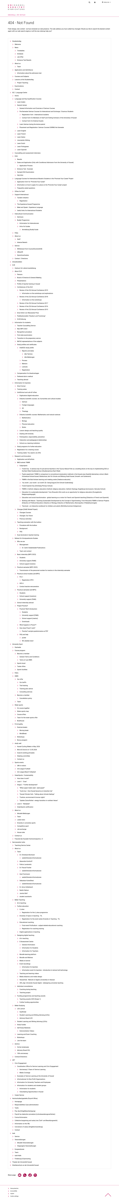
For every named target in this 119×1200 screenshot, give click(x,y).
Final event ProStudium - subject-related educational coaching (42, 925)
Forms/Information (21, 1117)
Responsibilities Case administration (27, 1105)
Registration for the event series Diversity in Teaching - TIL (41, 919)
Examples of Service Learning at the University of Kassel (35, 1076)
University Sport (17, 644)
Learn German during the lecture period (32, 124)
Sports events (19, 762)
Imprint (12, 1193)
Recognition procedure (24, 332)
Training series (22, 389)
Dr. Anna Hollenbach (26, 887)
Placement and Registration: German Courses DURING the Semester (42, 127)
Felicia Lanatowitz (26, 864)
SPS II (21, 583)
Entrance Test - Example (25, 169)
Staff (18, 239)
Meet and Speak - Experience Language (30, 207)
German (24, 402)
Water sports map (23, 711)
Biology (24, 421)
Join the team (21, 1040)
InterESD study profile (27, 348)
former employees (23, 1047)
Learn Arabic (21, 102)
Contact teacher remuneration (29, 586)
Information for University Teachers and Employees (34, 1082)
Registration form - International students (35, 115)
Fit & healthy (19, 724)
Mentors (24, 364)
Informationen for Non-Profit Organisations (31, 1079)
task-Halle (18, 1155)
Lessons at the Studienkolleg (24, 79)
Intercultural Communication (24, 214)
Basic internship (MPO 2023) (26, 554)
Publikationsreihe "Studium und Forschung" (31, 316)
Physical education (28, 424)
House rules (21, 832)
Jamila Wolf (24, 893)
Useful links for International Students (29, 210)
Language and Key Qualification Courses (28, 99)
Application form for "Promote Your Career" (31, 182)
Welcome (18, 44)
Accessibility (13, 1191)
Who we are (21, 541)
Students (22, 557)
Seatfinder (23, 1012)
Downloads (25, 621)
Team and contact (25, 551)
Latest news (21, 820)
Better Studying (20, 1005)
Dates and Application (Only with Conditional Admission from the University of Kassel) (45, 162)
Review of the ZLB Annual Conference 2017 (34, 303)
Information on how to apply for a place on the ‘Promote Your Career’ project (42, 185)
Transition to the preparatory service (29, 338)
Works (24, 427)
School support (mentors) (28, 596)
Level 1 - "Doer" (22, 781)
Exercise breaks (22, 727)
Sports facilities (22, 669)
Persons (19, 274)
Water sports (19, 705)
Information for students (23, 322)
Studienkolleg (16, 41)
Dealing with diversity (27, 434)
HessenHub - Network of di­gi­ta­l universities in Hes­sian (37, 980)
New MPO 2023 (22, 329)
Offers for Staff (20, 191)
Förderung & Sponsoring (23, 1159)
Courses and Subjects (22, 76)
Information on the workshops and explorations (37, 293)
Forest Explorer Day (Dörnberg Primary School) (37, 486)
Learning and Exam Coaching (26, 1034)
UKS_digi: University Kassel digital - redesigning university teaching (41, 983)
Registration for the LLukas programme (35, 912)
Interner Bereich (22, 242)
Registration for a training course (28, 450)
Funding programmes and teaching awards (31, 996)
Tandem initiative (22, 198)
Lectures (25, 367)
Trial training (24, 685)
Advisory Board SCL (23, 1050)
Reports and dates (28, 351)
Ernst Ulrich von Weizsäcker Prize (28, 313)
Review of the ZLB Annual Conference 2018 (34, 297)
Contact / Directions (21, 258)
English (106, 2)
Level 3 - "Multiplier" (23, 804)
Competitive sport (23, 826)
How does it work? (23, 778)
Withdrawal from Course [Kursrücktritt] (29, 249)
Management (24, 544)
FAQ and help (24, 634)
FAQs (16, 233)
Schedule (20, 54)
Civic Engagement (20, 1063)
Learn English (21, 131)
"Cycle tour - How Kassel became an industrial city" (36, 791)
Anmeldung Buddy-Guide (30, 229)
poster (24, 638)
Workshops (20, 737)
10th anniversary (22, 1053)
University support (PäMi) (28, 561)
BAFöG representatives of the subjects (29, 341)
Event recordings (25, 964)
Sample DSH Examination (25, 172)
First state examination (24, 335)
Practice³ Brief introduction (28, 609)
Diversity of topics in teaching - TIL (31, 916)
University (10, 15)
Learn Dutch (21, 143)
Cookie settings (14, 1196)
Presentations (21, 281)
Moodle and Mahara (26, 957)
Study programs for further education (29, 446)
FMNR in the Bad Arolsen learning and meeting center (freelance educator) (46, 479)
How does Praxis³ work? (27, 628)
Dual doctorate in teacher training (28, 535)
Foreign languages (28, 405)
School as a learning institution (30, 443)
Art (23, 408)
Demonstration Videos (27, 1031)
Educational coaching (27, 922)
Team (19, 66)
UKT (13, 1060)
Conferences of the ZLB (25, 287)
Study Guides (21, 1025)
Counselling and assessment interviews (28, 153)
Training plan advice (26, 689)
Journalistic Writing (23, 140)
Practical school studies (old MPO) (28, 574)
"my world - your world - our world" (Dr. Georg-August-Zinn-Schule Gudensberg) (47, 483)
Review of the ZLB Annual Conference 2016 (34, 306)
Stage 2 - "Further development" (27, 785)
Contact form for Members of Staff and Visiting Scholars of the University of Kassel (49, 118)
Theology (25, 411)
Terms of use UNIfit (26, 660)
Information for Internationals (29, 223)
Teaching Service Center (22, 845)
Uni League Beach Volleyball (26, 772)
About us (18, 63)
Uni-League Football (23, 769)
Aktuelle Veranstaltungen (25, 1143)
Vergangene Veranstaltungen (26, 1146)
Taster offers (21, 666)
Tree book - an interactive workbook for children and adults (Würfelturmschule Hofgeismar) (51, 506)
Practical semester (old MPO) (26, 590)
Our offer (20, 679)
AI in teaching (21, 903)
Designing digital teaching (25, 935)
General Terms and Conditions (29, 657)
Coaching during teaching (28, 989)
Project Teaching (22, 83)
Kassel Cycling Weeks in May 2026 (28, 746)
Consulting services (26, 692)
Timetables (20, 51)
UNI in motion (21, 766)
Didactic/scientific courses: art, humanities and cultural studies (40, 399)
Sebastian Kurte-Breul (27, 880)
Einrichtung (18, 15)
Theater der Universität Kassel (22, 1162)
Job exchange (21, 829)
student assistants (26, 896)
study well (18, 743)
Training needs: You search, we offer (29, 453)
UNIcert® (20, 252)
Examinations (19, 86)
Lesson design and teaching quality (31, 430)
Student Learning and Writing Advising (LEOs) (35, 1015)
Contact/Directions (21, 1057)
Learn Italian (21, 137)
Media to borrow (25, 961)
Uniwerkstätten (17, 262)
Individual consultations (25, 986)
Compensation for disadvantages (28, 373)
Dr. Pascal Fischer (25, 867)
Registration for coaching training (33, 928)
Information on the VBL (22, 1124)
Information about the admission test (29, 73)
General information (28, 945)
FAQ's (16, 673)
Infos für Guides (25, 226)
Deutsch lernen (22, 105)
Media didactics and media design (31, 977)
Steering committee (23, 756)
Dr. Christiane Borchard (27, 855)
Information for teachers (23, 383)
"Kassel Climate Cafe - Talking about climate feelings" (37, 794)
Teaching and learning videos (29, 973)
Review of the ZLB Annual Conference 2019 (34, 290)
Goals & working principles (25, 753)
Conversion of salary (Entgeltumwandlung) (29, 1127)
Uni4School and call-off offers (27, 392)
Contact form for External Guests (32, 121)
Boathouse (20, 721)
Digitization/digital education (29, 395)
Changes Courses (25, 512)
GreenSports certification (25, 807)
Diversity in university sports (26, 823)
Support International (22, 194)
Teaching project (25, 992)
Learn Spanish (22, 150)
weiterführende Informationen (31, 858)
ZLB (13, 265)
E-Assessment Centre (26, 941)
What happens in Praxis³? (28, 625)
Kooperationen (19, 1149)
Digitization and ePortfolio (25, 459)
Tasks (17, 1108)
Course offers (21, 714)
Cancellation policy (26, 698)
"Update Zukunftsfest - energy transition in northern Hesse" (39, 800)
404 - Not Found (27, 15)
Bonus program (22, 740)
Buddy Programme (23, 220)
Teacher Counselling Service (26, 326)
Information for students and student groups (31, 1085)
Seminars (20, 217)
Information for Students (30, 948)
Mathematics (26, 418)
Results (19, 159)
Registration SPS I (28, 580)
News (16, 47)
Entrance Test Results (24, 60)
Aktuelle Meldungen (23, 813)
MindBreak (23, 733)
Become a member (23, 654)
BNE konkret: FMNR (23, 462)
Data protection (14, 1188)
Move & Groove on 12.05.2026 (27, 750)
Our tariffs (23, 682)
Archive (17, 1044)
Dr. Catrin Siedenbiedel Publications (33, 548)
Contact (17, 89)
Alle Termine (28, 354)
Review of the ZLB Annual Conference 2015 (34, 309)
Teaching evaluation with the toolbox (29, 522)
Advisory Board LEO (26, 1018)
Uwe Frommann (25, 874)
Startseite (18, 647)
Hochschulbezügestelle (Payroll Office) (25, 1098)
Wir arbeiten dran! (27, 641)
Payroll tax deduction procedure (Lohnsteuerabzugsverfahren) (35, 1114)
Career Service (19, 1095)
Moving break (24, 730)
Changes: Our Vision (26, 516)
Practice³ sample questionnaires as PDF (35, 631)
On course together (23, 708)
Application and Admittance (24, 70)
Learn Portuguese (23, 146)
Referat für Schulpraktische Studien (26, 538)
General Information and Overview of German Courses (37, 108)
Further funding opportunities (29, 1002)
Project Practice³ (22, 606)
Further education (23, 906)
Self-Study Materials (23, 1028)
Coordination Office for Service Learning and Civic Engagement (37, 1066)
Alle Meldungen (29, 357)
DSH (16, 156)
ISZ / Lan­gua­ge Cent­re (19, 92)
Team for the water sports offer (27, 717)
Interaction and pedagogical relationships (33, 440)
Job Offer (20, 57)
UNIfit (16, 676)
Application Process (26, 166)
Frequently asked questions (26, 188)
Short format (21, 386)
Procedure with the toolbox (28, 525)
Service (17, 246)
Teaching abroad (22, 379)
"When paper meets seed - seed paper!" (32, 788)
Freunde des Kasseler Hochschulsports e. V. (29, 839)
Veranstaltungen (20, 1139)
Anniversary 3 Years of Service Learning (32, 1069)
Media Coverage (25, 1073)
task (13, 1133)
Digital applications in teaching (30, 932)
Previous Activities (26, 519)
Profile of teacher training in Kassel (28, 284)
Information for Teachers (30, 951)
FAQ (21, 532)
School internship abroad (25, 603)
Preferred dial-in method (25, 376)
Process (24, 360)
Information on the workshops (32, 300)
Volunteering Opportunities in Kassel (31, 1092)
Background (23, 528)
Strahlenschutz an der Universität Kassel (25, 1165)
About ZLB (18, 271)
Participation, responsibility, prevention (32, 437)
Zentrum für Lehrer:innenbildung (25, 268)
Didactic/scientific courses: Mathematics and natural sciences (40, 415)
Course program (20, 650)
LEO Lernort (21, 1009)
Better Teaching (20, 900)
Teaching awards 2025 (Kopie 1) (30, 999)
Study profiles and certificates (27, 344)
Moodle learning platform (28, 954)
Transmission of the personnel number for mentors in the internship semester (45, 570)
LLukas (22, 909)
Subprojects (23, 466)
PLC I (21, 577)
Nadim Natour (24, 890)
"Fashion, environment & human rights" (32, 797)
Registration (23, 201)
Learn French (21, 134)
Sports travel (21, 663)
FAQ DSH (20, 175)
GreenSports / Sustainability (24, 775)
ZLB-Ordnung (21, 319)
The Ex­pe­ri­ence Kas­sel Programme (28, 204)
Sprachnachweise (23, 255)
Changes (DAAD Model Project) (27, 509)
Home (17, 96)
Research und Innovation (23, 456)
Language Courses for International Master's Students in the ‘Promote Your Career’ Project (44, 178)
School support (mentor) (28, 564)
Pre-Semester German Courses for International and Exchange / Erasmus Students (46, 111)
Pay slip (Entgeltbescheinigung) (25, 1111)
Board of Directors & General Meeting (29, 277)
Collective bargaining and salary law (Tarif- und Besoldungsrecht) (36, 1120)
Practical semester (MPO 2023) (27, 567)
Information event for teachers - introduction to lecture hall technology (45, 970)
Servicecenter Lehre (18, 842)
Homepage (18, 1101)
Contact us (20, 759)
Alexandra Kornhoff (26, 861)
